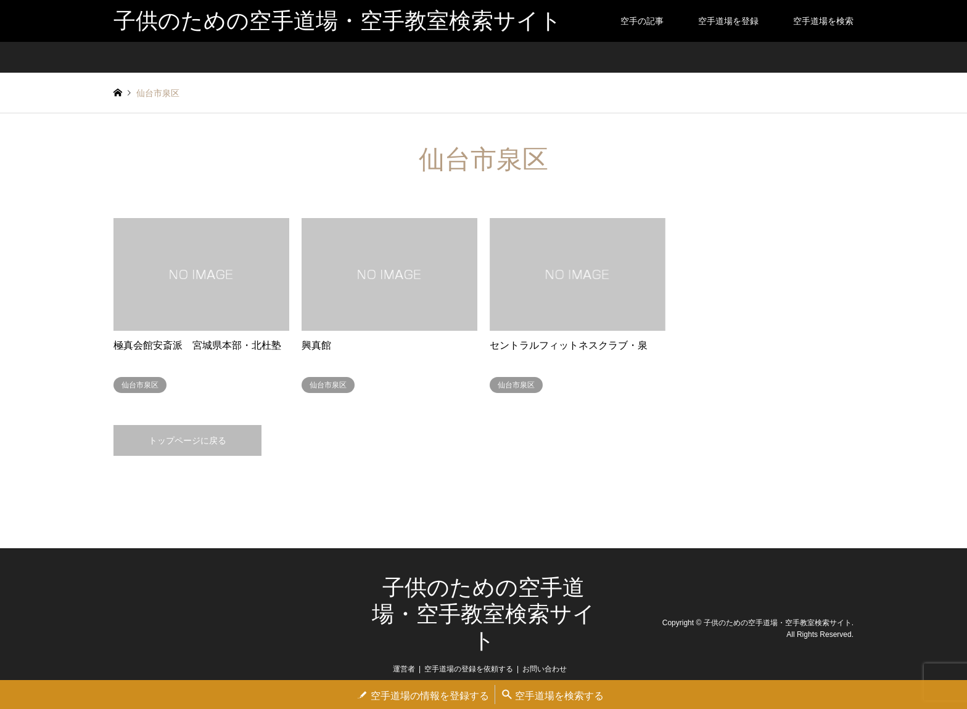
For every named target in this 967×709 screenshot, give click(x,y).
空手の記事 (642, 21)
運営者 (404, 669)
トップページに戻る (187, 440)
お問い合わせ (544, 669)
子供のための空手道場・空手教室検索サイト (483, 614)
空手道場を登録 (728, 21)
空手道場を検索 (823, 21)
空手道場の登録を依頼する (468, 669)
